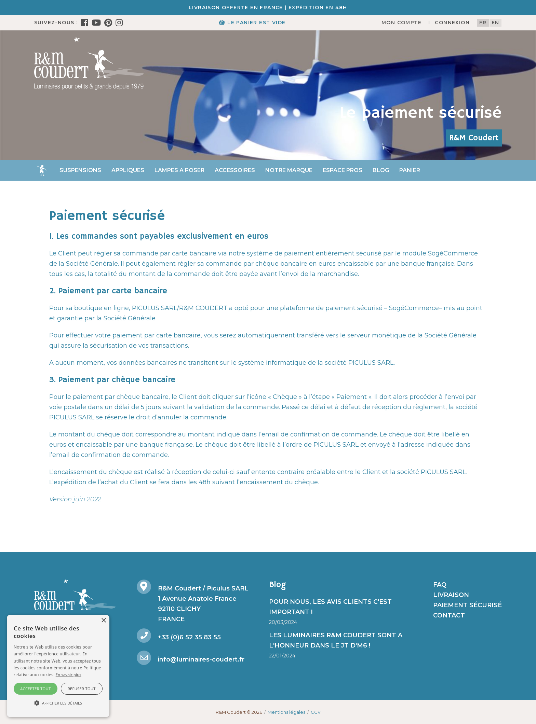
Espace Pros (342, 170)
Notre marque (288, 170)
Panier (409, 170)
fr (483, 22)
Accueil (41, 170)
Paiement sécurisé (467, 605)
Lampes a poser (179, 170)
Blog (381, 170)
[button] (58, 703)
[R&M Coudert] (89, 63)
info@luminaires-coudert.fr (201, 659)
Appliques (127, 170)
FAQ (439, 584)
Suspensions (80, 170)
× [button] (103, 620)
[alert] (58, 666)
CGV (316, 712)
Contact (449, 615)
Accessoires (235, 170)
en (495, 22)
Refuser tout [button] (82, 688)
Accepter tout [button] (35, 688)
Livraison (451, 595)
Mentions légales (286, 712)
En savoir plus (68, 674)
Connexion (452, 22)
